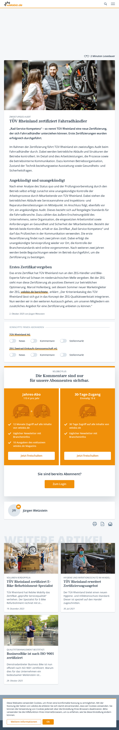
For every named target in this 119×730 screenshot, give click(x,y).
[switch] (12, 341)
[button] (48, 722)
